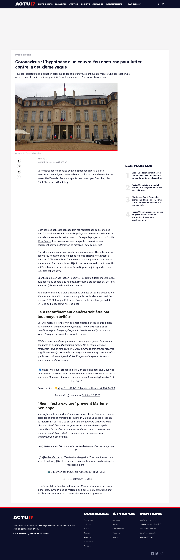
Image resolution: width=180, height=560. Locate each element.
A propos (116, 520)
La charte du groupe (148, 520)
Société (85, 4)
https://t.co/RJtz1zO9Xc (71, 388)
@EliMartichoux (49, 446)
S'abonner (116, 533)
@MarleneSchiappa (52, 457)
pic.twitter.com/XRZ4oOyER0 (99, 388)
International (114, 4)
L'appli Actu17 (118, 529)
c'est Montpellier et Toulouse (74, 174)
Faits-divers (45, 4)
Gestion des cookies (148, 529)
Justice (73, 4)
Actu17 (25, 4)
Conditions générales (148, 533)
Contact (116, 524)
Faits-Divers (23, 55)
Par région (134, 4)
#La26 (70, 471)
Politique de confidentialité (150, 524)
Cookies (116, 537)
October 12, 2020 (91, 395)
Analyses (97, 4)
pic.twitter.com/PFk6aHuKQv (90, 471)
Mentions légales (146, 537)
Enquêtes (61, 4)
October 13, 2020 (83, 479)
